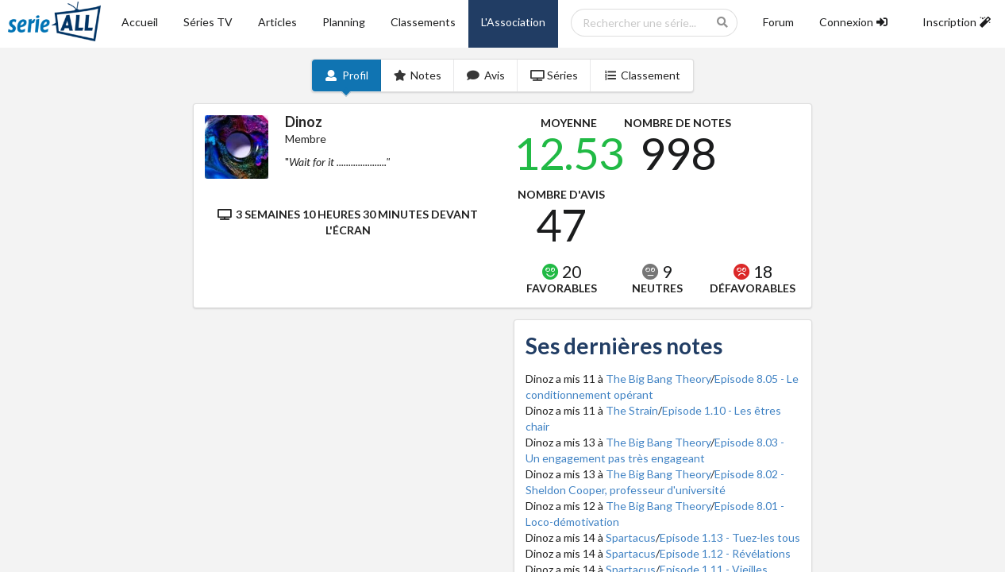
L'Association (513, 22)
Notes (418, 75)
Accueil (139, 22)
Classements (423, 22)
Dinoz (303, 121)
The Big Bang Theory (658, 378)
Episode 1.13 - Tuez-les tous (730, 537)
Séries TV (208, 22)
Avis (486, 75)
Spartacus (631, 537)
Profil (346, 75)
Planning (343, 22)
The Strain (632, 410)
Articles (277, 22)
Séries (554, 75)
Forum (778, 22)
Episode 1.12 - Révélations (725, 553)
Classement (641, 75)
